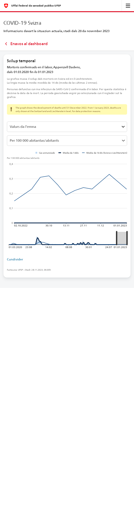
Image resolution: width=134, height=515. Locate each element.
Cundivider (15, 259)
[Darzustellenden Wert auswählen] (67, 127)
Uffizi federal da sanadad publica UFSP (36, 5)
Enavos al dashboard (25, 43)
